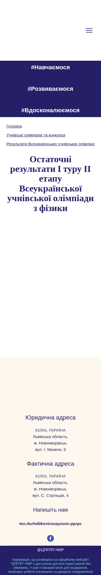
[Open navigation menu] (89, 30)
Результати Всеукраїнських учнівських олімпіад (50, 144)
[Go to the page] (32, 30)
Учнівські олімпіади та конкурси (35, 135)
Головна (14, 126)
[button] (50, 538)
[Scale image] (27, 245)
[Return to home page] (50, 379)
